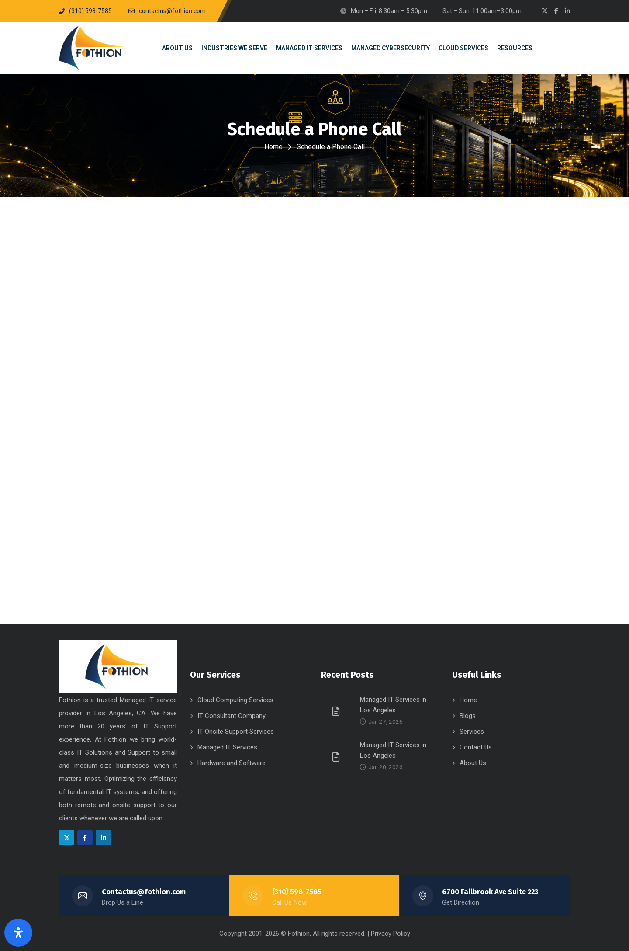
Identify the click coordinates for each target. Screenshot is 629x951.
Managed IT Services (227, 747)
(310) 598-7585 (296, 892)
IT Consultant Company (231, 716)
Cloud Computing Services (235, 700)
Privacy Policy (390, 933)
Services (472, 731)
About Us (473, 763)
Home (273, 147)
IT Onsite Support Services (235, 731)
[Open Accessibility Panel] (18, 933)
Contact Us (476, 747)
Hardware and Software (231, 763)
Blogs (468, 716)
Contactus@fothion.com (144, 892)
